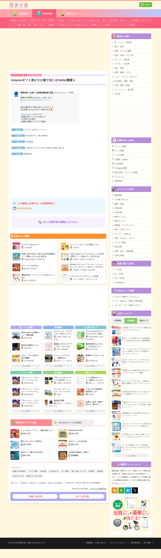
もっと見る (26, 366)
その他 (116, 94)
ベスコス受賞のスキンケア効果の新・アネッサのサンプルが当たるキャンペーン (136, 447)
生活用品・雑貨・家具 (122, 81)
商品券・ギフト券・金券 (34, 476)
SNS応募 (117, 212)
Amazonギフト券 (18, 476)
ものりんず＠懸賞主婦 (98, 489)
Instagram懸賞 (119, 168)
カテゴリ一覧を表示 (145, 3)
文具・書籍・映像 (121, 85)
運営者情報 (135, 543)
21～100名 (118, 274)
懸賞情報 (44, 13)
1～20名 (116, 269)
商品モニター (125, 20)
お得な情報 (113, 20)
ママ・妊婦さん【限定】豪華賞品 (127, 301)
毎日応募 (22, 20)
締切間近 (136, 20)
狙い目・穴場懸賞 (90, 25)
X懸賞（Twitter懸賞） (19, 471)
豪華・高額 (118, 204)
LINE (69, 25)
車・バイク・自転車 (121, 42)
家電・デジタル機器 (121, 51)
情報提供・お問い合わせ (96, 543)
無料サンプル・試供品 (85, 20)
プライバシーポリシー (118, 543)
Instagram (77, 25)
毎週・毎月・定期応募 (122, 251)
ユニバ (12, 25)
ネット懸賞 (65, 471)
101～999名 (118, 278)
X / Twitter (61, 25)
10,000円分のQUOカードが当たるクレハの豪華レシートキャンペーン (136, 393)
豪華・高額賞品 (48, 20)
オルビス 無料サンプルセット (125, 296)
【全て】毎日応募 (82, 496)
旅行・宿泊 (118, 46)
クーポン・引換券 (121, 64)
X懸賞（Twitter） (121, 159)
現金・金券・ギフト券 (79, 471)
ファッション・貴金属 (122, 89)
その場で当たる (34, 20)
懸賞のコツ (69, 13)
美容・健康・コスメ (121, 72)
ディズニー (146, 20)
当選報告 (20, 13)
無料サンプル (119, 216)
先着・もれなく (39, 25)
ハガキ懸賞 (71, 20)
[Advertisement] (58, 49)
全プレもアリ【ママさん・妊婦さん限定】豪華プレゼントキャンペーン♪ (136, 382)
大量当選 (60, 20)
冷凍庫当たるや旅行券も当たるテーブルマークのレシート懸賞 (136, 371)
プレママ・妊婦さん (121, 234)
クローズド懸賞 (129, 25)
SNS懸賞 (51, 25)
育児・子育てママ (121, 229)
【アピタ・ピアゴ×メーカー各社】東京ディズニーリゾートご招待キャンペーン (136, 426)
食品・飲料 (118, 68)
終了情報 (147, 543)
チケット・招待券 (121, 59)
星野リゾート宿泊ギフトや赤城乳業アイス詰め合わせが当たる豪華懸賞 (136, 339)
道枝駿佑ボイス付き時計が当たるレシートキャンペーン (136, 414)
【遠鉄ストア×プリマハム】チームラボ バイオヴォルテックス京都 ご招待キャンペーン (136, 404)
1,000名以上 (118, 282)
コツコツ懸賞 (104, 25)
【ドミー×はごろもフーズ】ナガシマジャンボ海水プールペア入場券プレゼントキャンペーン (136, 351)
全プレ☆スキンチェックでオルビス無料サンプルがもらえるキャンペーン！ (136, 362)
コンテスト (116, 25)
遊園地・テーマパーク (122, 225)
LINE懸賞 (117, 164)
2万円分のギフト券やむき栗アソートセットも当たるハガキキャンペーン (136, 435)
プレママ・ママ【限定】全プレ (126, 305)
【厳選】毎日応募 (35, 496)
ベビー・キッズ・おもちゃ (124, 76)
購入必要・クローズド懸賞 (125, 172)
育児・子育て (101, 20)
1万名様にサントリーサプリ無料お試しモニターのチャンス (136, 329)
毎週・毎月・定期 (24, 25)
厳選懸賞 (13, 20)
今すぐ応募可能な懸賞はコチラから (60, 222)
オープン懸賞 (33, 471)
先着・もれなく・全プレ (123, 238)
